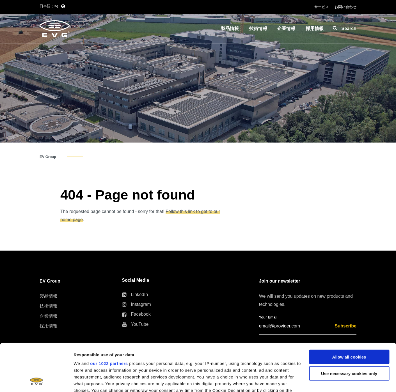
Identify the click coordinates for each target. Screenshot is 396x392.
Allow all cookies (349, 312)
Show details (87, 381)
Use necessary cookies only (349, 329)
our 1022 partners (109, 319)
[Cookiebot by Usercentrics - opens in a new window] (36, 381)
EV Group (48, 157)
